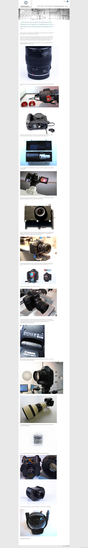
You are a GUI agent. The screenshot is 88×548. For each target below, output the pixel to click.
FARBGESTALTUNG (27, 10)
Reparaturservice (49, 6)
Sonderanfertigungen (59, 6)
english (65, 1)
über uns (42, 6)
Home (38, 6)
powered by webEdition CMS (84, 547)
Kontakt (66, 6)
